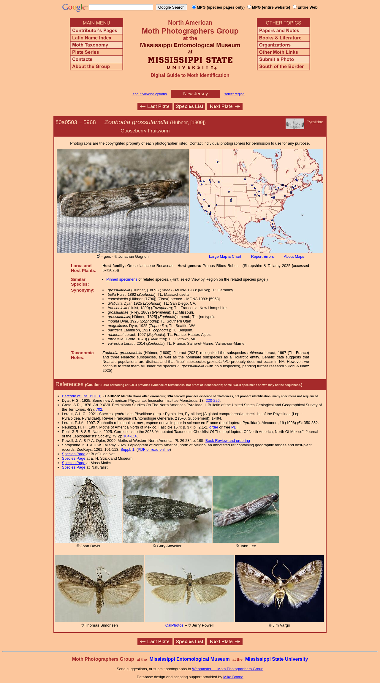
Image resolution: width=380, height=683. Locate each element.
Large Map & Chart (225, 256)
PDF (235, 427)
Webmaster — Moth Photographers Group (227, 669)
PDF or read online (154, 449)
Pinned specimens (121, 279)
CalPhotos (174, 625)
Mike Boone (233, 677)
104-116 (130, 436)
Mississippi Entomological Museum (189, 659)
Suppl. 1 (127, 449)
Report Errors (262, 256)
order (213, 427)
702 (99, 409)
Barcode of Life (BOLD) (82, 396)
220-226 (213, 400)
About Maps (294, 256)
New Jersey (195, 93)
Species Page (74, 454)
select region (234, 94)
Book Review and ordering (227, 440)
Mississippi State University (276, 659)
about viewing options (149, 94)
